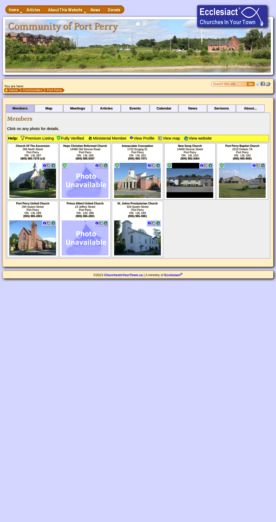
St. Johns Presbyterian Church (137, 203)
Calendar (163, 108)
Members (20, 108)
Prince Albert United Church (85, 203)
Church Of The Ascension (33, 145)
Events (135, 108)
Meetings (77, 108)
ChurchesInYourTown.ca (123, 275)
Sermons (221, 108)
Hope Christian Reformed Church (85, 145)
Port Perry (54, 90)
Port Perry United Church (32, 203)
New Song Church (190, 145)
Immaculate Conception (137, 145)
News (192, 108)
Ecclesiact (173, 275)
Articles (106, 108)
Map (48, 108)
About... (250, 108)
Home (13, 90)
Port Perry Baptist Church (242, 145)
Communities (33, 90)
